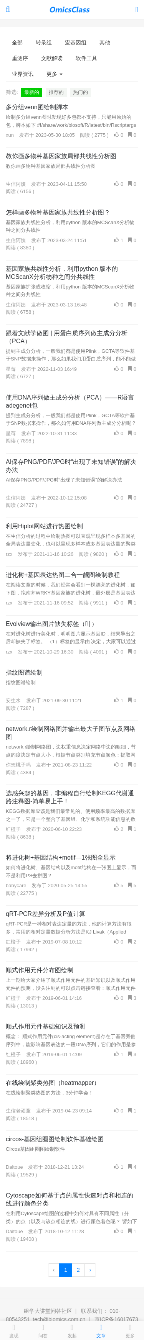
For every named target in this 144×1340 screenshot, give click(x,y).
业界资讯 (22, 74)
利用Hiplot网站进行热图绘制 (44, 526)
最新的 (31, 92)
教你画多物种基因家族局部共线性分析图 (61, 156)
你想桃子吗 (18, 765)
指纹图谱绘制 (24, 672)
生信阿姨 (16, 184)
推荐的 (56, 92)
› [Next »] (90, 1270)
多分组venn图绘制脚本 (37, 107)
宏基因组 (75, 42)
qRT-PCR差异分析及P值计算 (45, 914)
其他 (104, 42)
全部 (17, 42)
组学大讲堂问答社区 (48, 1311)
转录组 (44, 42)
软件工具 (86, 58)
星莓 (11, 369)
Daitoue (14, 1167)
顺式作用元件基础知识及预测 (46, 1026)
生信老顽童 (18, 1111)
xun (10, 135)
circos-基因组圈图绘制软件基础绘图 (55, 1139)
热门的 (80, 92)
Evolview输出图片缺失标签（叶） (52, 624)
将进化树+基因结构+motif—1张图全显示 (61, 857)
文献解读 (52, 58)
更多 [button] (54, 74)
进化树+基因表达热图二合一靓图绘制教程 (63, 575)
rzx (9, 554)
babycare (16, 885)
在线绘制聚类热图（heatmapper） (53, 1083)
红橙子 (13, 829)
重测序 (20, 58)
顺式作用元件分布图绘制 (39, 970)
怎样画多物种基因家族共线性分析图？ (58, 212)
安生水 (13, 700)
